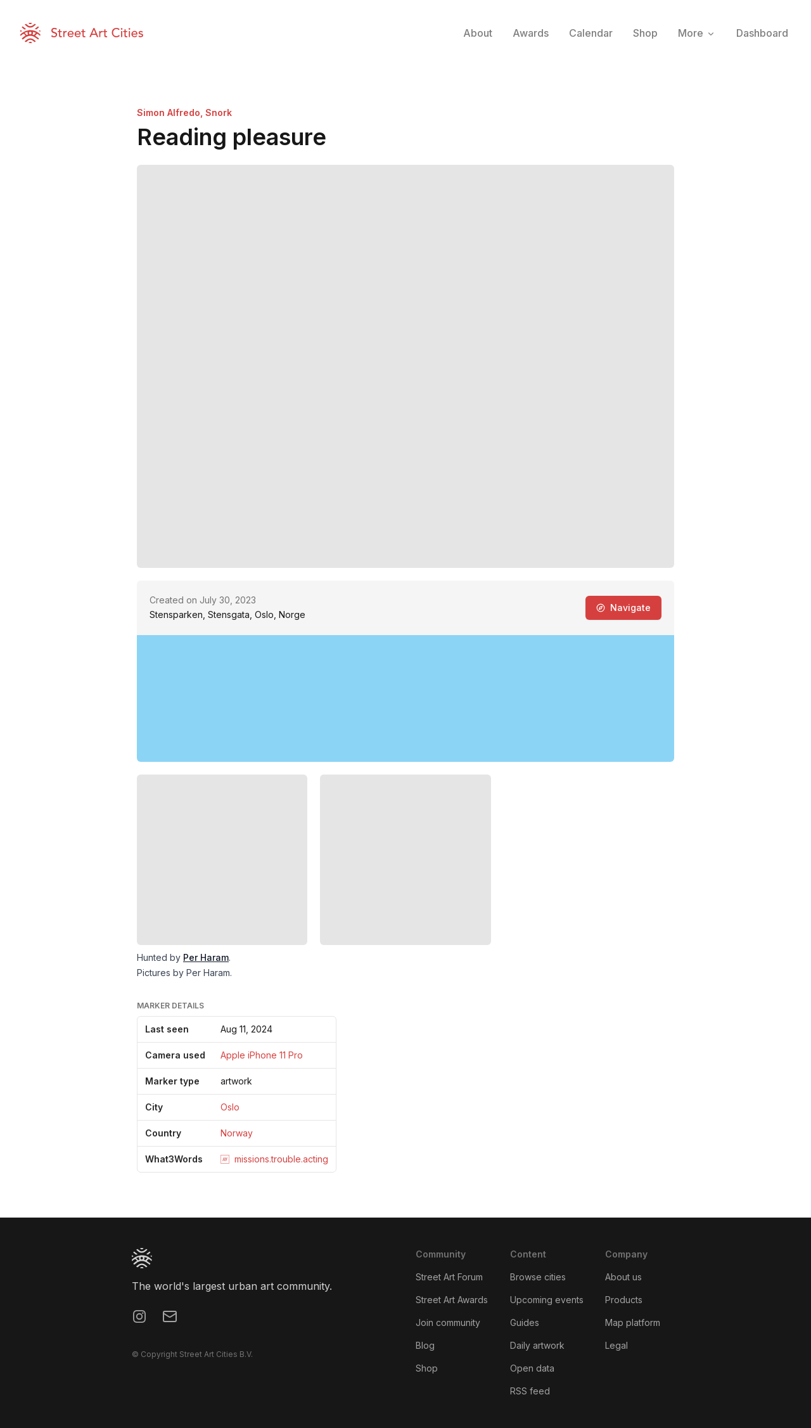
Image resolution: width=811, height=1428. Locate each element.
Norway (236, 1133)
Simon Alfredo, (171, 112)
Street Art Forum (449, 1276)
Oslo (229, 1107)
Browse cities (538, 1276)
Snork (218, 112)
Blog (425, 1345)
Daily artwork (537, 1345)
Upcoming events (547, 1299)
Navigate (623, 607)
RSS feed (530, 1391)
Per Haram (206, 957)
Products (623, 1299)
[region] (405, 698)
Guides (524, 1322)
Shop (427, 1368)
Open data (532, 1368)
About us (623, 1276)
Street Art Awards (452, 1299)
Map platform (632, 1322)
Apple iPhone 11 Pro (261, 1055)
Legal (616, 1345)
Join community (448, 1322)
